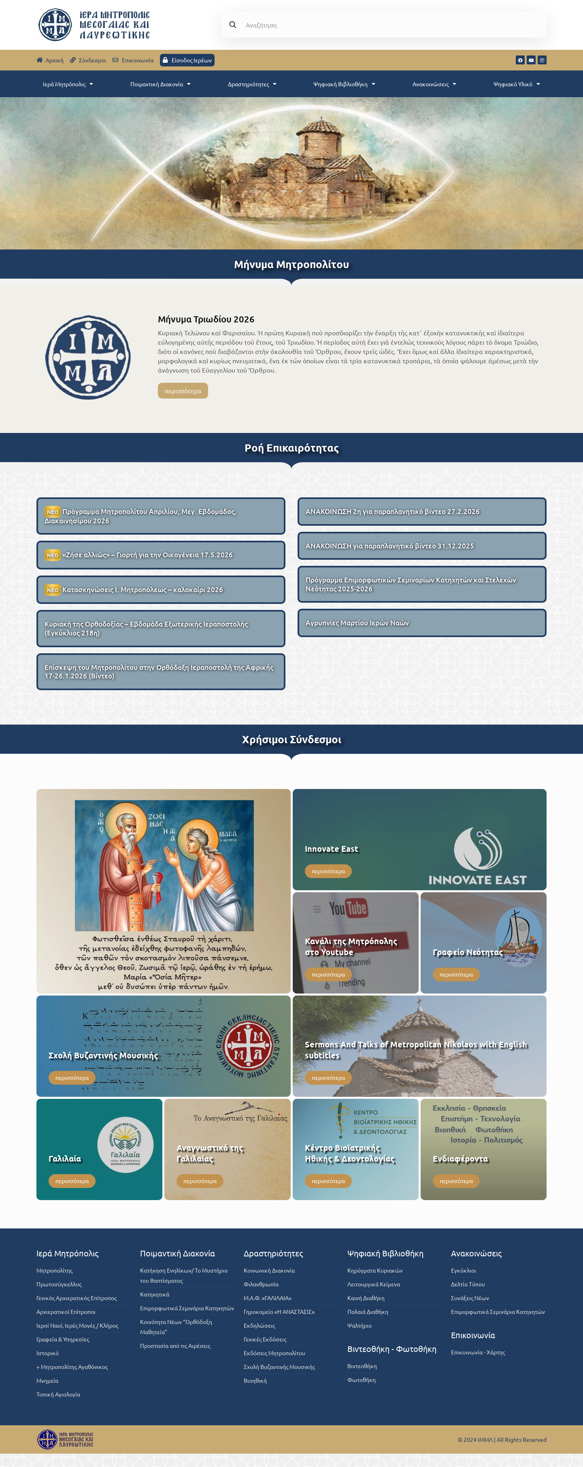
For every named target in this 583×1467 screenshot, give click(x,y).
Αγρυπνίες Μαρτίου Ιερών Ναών (357, 631)
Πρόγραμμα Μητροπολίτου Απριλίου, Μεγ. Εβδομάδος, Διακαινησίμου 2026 (140, 520)
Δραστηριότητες (252, 84)
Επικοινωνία (473, 1348)
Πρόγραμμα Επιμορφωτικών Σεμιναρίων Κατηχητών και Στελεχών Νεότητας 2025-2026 (411, 591)
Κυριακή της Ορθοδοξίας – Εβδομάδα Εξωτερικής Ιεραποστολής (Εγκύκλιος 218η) (146, 638)
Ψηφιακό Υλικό (517, 84)
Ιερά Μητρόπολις (68, 84)
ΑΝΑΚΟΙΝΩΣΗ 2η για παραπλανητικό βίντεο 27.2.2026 (393, 514)
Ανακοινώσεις (434, 84)
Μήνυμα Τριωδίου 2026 (206, 319)
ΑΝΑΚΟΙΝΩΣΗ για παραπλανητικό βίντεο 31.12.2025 (390, 550)
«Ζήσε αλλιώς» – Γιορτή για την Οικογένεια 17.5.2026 (139, 561)
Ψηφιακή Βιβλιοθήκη (344, 84)
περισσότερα (183, 392)
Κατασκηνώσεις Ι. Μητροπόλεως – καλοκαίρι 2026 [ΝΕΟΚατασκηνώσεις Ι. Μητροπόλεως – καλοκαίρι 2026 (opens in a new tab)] (134, 597)
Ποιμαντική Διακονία (160, 84)
